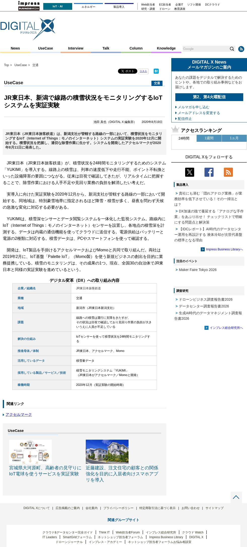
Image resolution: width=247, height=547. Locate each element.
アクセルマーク (19, 414)
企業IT (179, 4)
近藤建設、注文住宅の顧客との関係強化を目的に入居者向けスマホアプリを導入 (122, 473)
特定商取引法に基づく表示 (157, 508)
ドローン (164, 9)
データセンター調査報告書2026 (204, 306)
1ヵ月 (234, 138)
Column (136, 48)
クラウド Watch (192, 532)
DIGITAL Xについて (36, 508)
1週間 (209, 138)
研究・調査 (148, 9)
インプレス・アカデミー (105, 542)
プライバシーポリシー (118, 508)
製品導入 (119, 6)
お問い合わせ (191, 508)
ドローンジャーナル (69, 542)
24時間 (184, 138)
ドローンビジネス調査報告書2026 (205, 299)
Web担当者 (148, 4)
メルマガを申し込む (194, 107)
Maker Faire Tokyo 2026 (198, 270)
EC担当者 (165, 4)
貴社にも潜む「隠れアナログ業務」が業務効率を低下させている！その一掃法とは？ (208, 198)
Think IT (104, 532)
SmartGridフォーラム (77, 537)
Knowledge (166, 48)
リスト (143, 71)
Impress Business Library (166, 537)
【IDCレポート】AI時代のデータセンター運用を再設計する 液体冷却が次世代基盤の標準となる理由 (208, 234)
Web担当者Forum (128, 532)
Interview (76, 48)
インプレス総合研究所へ (226, 328)
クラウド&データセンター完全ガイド (68, 532)
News (15, 48)
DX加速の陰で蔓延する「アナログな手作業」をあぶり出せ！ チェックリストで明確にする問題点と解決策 (209, 216)
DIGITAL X (196, 537)
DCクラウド (212, 4)
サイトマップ (214, 508)
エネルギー (88, 6)
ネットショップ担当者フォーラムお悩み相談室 (159, 542)
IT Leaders (50, 537)
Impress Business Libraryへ (224, 249)
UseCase (45, 48)
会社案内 (92, 508)
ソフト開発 (194, 4)
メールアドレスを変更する (199, 113)
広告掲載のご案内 (68, 508)
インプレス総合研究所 (161, 532)
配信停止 (185, 119)
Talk (106, 48)
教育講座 (179, 9)
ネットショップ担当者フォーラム (120, 537)
